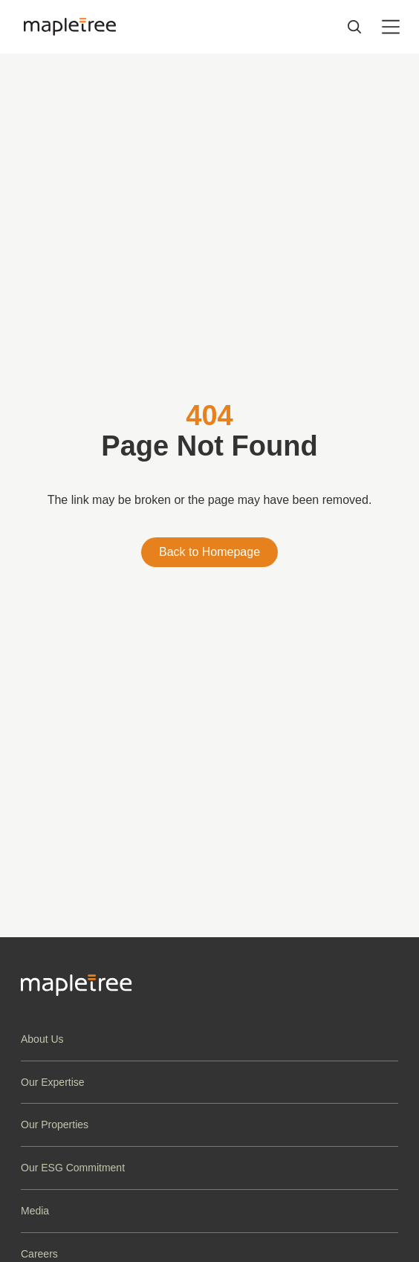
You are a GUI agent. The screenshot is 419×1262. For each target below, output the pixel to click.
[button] (209, 1039)
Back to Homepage (209, 552)
